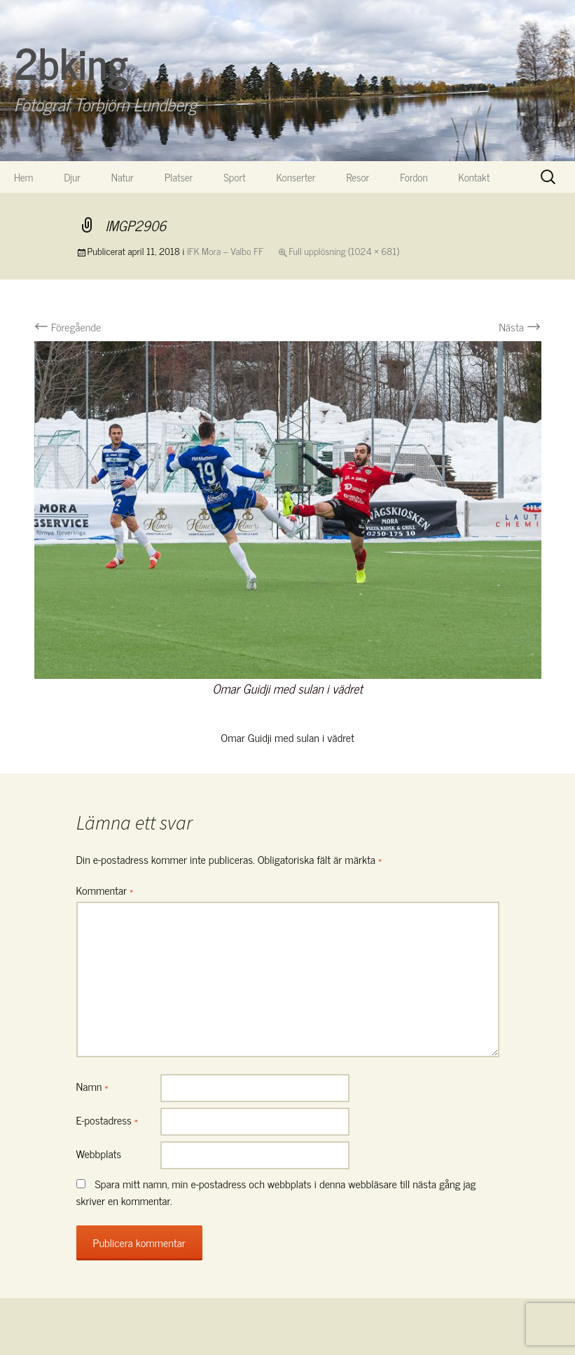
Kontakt (474, 177)
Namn (92, 1086)
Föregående (68, 326)
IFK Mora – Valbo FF (225, 250)
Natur (122, 177)
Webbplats (99, 1153)
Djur (72, 177)
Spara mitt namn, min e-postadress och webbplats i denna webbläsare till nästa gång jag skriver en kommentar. (276, 1191)
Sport (234, 177)
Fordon (413, 177)
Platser (179, 177)
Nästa (520, 326)
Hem (23, 177)
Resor (358, 177)
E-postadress (107, 1119)
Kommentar (105, 890)
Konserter (296, 177)
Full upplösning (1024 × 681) (344, 250)
